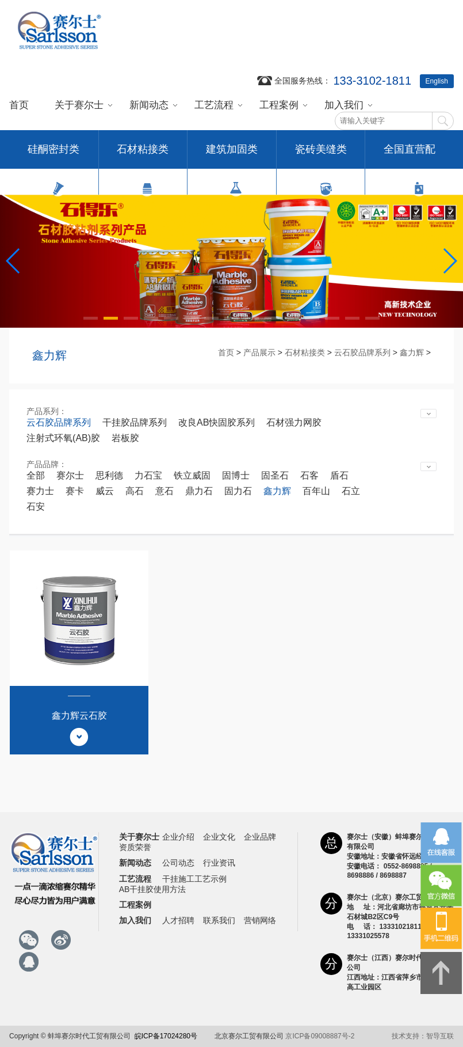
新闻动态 (149, 105)
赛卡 (75, 491)
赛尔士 (70, 475)
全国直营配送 (409, 156)
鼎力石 (199, 491)
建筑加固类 (232, 156)
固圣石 (275, 475)
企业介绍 (178, 836)
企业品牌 (260, 836)
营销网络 (260, 920)
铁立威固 (192, 475)
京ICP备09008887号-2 (319, 1036)
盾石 (339, 475)
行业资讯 (219, 862)
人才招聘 (178, 920)
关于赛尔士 (79, 105)
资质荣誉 (135, 847)
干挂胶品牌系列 (134, 422)
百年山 (316, 491)
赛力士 (40, 491)
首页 (19, 105)
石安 (35, 506)
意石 (164, 491)
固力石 (238, 491)
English (437, 81)
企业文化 (219, 836)
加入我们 (343, 105)
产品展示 (259, 352)
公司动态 (178, 862)
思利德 (109, 475)
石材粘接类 (143, 156)
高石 (134, 491)
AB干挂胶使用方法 (152, 889)
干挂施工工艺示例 (194, 878)
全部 (35, 475)
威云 (104, 491)
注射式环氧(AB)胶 (63, 438)
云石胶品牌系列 (362, 352)
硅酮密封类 (53, 156)
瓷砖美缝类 (321, 156)
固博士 (236, 475)
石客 (309, 475)
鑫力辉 (412, 352)
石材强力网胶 (294, 422)
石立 (351, 491)
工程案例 (279, 105)
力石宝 (148, 475)
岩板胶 (125, 438)
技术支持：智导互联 (423, 1036)
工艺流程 (214, 105)
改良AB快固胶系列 (216, 422)
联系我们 (219, 920)
